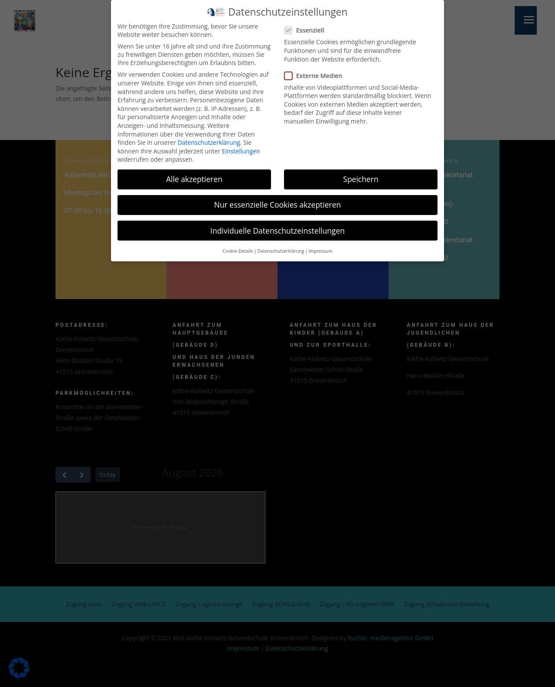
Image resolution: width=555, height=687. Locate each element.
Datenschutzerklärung (209, 140)
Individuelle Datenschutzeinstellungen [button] (277, 227)
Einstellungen (241, 148)
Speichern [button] (360, 176)
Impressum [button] (320, 248)
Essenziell (308, 27)
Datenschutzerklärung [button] (280, 248)
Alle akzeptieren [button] (194, 176)
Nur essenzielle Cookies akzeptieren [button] (277, 202)
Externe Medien (316, 72)
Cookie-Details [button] (237, 248)
